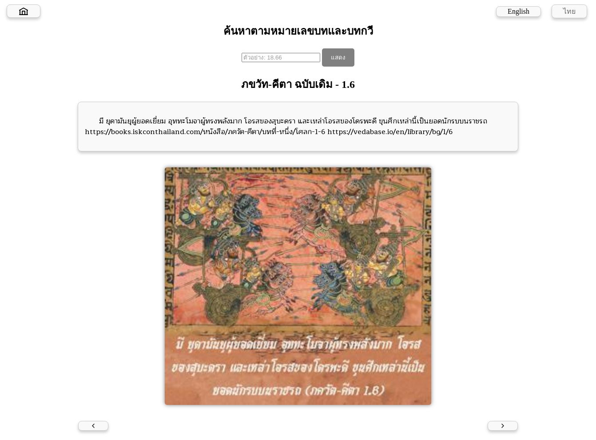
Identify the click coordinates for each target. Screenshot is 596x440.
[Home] (23, 11)
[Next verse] (503, 426)
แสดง (338, 57)
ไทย (569, 11)
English (518, 11)
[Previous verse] (93, 426)
